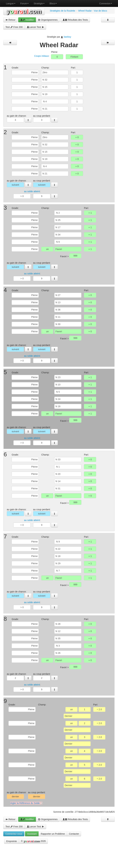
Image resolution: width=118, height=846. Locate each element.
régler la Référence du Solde (25, 803)
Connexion (105, 3)
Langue (10, 3)
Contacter (74, 833)
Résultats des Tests (75, 19)
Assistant (32, 833)
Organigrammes (48, 19)
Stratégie (39, 3)
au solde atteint (32, 191)
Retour (10, 19)
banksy (67, 36)
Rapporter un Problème (53, 833)
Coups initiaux (41, 56)
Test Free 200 (14, 27)
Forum (24, 3)
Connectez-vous (13, 833)
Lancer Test (35, 27)
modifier (27, 19)
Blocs (53, 3)
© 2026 (33, 841)
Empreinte (11, 841)
